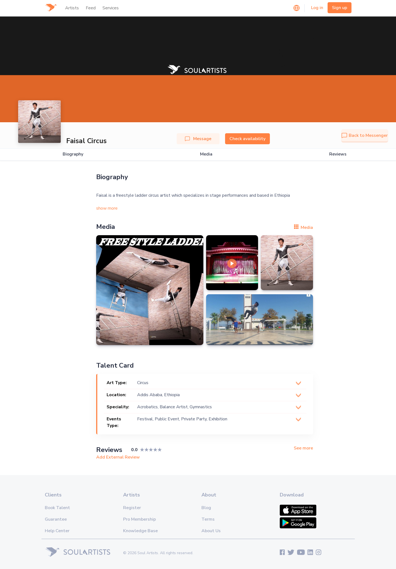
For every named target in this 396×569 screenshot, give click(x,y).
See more (303, 448)
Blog (206, 507)
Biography (73, 154)
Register (132, 507)
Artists (72, 8)
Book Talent (57, 507)
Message (198, 139)
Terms (208, 519)
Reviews (338, 154)
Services (111, 8)
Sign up (339, 8)
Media (206, 154)
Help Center (57, 531)
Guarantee (56, 519)
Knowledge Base (140, 531)
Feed (91, 8)
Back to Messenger (365, 135)
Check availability (247, 139)
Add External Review (118, 457)
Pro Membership (139, 519)
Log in (317, 8)
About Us (211, 531)
